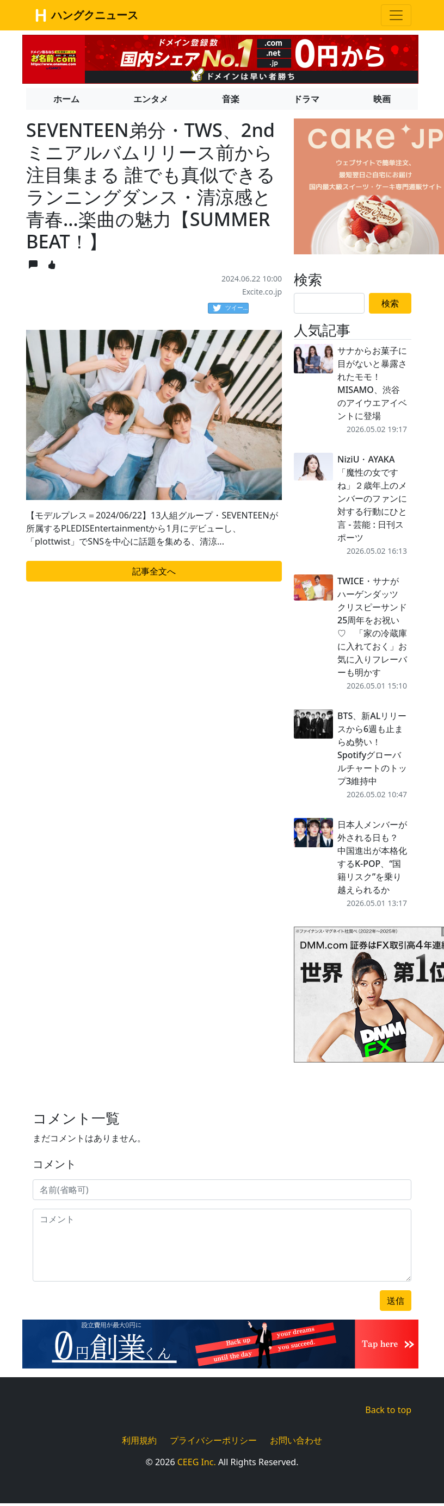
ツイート (231, 308)
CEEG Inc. (196, 1462)
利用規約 (139, 1440)
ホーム (66, 99)
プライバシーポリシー (213, 1440)
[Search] (329, 303)
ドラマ (306, 99)
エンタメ (150, 99)
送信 (395, 1301)
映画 (382, 99)
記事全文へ (154, 571)
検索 (390, 303)
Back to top (388, 1410)
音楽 (230, 99)
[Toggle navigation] (396, 15)
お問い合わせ (296, 1440)
